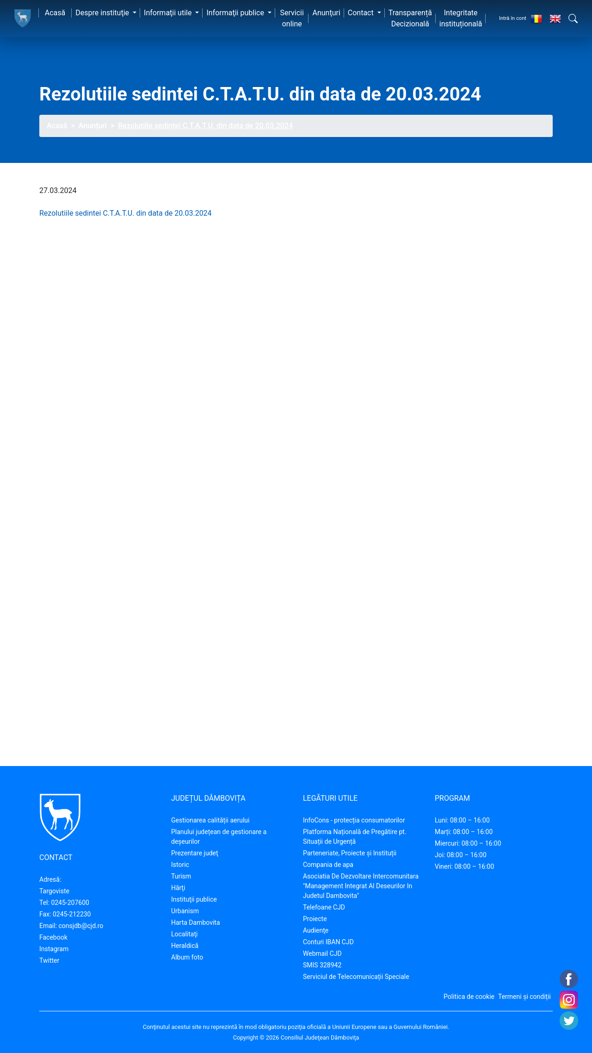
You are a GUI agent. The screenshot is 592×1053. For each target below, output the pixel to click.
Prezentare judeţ (194, 853)
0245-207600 (70, 902)
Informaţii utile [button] (168, 12)
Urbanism (185, 911)
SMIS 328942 (322, 965)
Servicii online (292, 18)
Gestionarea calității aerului (210, 820)
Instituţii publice (194, 899)
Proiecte (315, 918)
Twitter (49, 960)
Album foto (187, 957)
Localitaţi (184, 934)
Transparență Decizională (410, 18)
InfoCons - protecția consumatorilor (354, 820)
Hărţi (178, 887)
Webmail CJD (322, 953)
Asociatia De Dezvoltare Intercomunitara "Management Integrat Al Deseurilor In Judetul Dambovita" (361, 885)
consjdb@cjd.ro (81, 925)
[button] (573, 18)
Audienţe (315, 930)
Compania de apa (328, 864)
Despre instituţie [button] (103, 12)
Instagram (53, 949)
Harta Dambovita (195, 922)
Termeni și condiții (524, 996)
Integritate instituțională (460, 18)
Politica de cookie (469, 996)
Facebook (53, 937)
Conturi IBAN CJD (328, 942)
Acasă (55, 12)
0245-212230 (72, 914)
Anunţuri (326, 12)
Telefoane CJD (324, 907)
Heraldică (184, 945)
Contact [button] (362, 12)
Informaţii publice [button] (235, 12)
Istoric (180, 864)
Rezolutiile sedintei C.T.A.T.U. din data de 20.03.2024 (125, 213)
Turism (181, 876)
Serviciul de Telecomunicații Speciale (356, 976)
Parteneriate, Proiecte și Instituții (349, 853)
